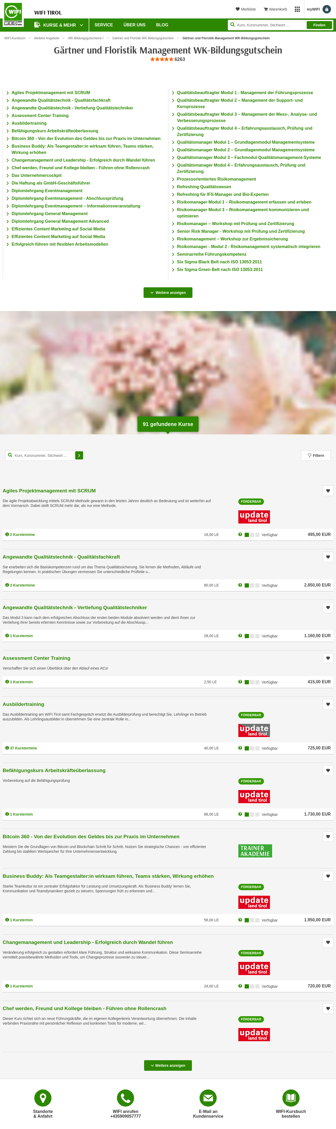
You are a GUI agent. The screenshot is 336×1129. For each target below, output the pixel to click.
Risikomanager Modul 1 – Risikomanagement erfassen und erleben (244, 202)
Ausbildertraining (29, 123)
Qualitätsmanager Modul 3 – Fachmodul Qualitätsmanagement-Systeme (249, 157)
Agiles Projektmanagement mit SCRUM (51, 92)
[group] (168, 59)
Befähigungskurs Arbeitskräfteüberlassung (55, 131)
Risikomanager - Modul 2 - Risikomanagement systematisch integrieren (248, 246)
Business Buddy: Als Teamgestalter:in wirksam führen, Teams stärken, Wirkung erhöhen (108, 876)
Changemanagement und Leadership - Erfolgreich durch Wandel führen (83, 160)
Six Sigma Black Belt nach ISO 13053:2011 (219, 262)
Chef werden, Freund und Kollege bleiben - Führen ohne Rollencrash (81, 168)
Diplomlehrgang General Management (50, 213)
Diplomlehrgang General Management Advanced (60, 221)
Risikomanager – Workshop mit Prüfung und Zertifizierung (235, 223)
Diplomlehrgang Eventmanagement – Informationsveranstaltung (76, 206)
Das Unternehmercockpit (36, 175)
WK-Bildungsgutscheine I (85, 38)
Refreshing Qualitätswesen (204, 187)
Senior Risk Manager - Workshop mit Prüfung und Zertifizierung (241, 231)
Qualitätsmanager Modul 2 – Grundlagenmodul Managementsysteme (246, 150)
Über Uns (135, 25)
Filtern (316, 455)
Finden (319, 25)
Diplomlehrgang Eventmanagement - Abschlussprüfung (67, 198)
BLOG (162, 25)
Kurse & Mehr (55, 24)
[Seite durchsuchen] (280, 25)
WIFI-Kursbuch (14, 38)
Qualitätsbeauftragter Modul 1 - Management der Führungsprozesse (245, 92)
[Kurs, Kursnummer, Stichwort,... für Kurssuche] (44, 455)
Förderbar (251, 501)
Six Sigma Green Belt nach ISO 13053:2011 (220, 269)
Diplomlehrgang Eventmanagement (47, 190)
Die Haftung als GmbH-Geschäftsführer (51, 183)
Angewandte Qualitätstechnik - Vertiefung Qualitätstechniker (72, 108)
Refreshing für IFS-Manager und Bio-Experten (223, 194)
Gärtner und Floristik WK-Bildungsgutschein (143, 38)
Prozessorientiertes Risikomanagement (216, 179)
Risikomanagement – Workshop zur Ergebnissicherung (232, 239)
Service (103, 25)
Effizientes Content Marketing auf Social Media (58, 229)
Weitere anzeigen (168, 291)
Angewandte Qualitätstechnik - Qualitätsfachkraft (61, 100)
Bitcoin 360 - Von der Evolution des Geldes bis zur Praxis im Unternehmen (86, 138)
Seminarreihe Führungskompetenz (212, 254)
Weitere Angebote (46, 38)
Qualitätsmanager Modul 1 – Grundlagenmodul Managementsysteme (246, 142)
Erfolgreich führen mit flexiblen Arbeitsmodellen (60, 244)
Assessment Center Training (40, 115)
